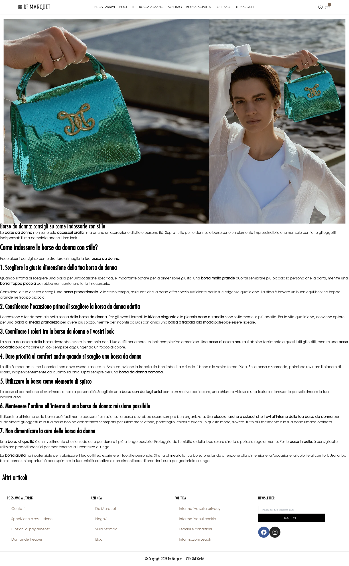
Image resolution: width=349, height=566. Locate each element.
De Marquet (244, 7)
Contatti (18, 508)
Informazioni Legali (195, 539)
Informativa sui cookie (197, 519)
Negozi (101, 519)
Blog (99, 539)
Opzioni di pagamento (30, 529)
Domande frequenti (28, 539)
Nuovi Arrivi (104, 7)
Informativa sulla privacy (200, 508)
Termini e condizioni (195, 529)
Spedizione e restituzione (32, 519)
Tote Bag (222, 7)
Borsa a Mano (151, 7)
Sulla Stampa (106, 529)
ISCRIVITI (291, 517)
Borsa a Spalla (198, 7)
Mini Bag (175, 7)
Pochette (127, 7)
